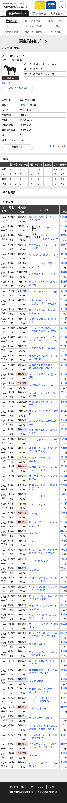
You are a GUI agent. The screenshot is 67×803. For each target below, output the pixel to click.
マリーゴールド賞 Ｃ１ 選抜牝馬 (43, 626)
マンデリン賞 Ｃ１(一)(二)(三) (42, 320)
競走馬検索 (11, 20)
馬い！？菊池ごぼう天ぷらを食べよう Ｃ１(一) (43, 653)
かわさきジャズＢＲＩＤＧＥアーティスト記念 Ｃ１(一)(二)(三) (44, 237)
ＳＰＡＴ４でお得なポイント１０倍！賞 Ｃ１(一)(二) (43, 330)
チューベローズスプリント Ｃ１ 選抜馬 (43, 607)
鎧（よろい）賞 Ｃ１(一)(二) (43, 255)
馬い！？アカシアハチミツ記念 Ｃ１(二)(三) (43, 616)
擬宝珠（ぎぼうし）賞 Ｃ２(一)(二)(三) (43, 524)
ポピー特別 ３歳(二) (39, 708)
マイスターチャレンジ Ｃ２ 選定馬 (43, 394)
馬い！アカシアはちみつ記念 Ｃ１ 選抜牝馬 (43, 598)
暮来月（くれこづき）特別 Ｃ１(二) (43, 663)
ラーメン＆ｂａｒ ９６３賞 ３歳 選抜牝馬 (43, 737)
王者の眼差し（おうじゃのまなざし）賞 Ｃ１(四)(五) (43, 302)
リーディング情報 (33, 26)
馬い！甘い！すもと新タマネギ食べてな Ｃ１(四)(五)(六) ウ (43, 552)
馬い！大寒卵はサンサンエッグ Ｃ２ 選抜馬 (43, 589)
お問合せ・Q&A (17, 786)
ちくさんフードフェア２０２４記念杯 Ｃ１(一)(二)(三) (43, 339)
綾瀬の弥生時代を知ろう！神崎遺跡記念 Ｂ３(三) (43, 367)
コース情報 (56, 31)
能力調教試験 (11, 31)
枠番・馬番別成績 (33, 31)
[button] (3, 13)
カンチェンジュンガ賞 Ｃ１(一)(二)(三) (43, 265)
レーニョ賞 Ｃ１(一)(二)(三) (43, 440)
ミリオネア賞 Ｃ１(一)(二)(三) (42, 376)
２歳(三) (33, 754)
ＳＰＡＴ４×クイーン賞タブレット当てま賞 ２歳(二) (43, 746)
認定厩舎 (55, 26)
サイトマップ (37, 786)
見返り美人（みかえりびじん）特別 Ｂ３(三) (43, 358)
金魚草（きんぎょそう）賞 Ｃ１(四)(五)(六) (43, 450)
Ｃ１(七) (33, 542)
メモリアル (11, 26)
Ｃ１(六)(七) (35, 532)
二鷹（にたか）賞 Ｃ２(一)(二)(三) (43, 404)
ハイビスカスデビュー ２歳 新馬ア (43, 764)
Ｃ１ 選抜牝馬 (36, 680)
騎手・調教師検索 (33, 20)
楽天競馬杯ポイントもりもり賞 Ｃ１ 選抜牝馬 (43, 672)
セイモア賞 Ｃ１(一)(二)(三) (43, 292)
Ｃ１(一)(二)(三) (37, 495)
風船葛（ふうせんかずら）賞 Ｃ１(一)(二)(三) (43, 690)
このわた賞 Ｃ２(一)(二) (41, 384)
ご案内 (52, 786)
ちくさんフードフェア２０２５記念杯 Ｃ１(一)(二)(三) (43, 246)
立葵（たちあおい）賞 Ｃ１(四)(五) (43, 431)
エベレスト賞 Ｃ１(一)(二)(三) (42, 422)
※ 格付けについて (57, 145)
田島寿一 (24, 104)
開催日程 (39, 13)
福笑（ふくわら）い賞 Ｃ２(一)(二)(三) (43, 487)
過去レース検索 (55, 20)
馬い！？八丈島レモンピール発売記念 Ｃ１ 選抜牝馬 (43, 635)
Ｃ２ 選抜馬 (35, 569)
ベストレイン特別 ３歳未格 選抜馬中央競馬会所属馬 (43, 727)
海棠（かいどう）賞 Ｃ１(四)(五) (42, 459)
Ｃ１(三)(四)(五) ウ (38, 560)
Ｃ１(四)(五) (35, 514)
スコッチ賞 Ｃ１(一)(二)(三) (43, 227)
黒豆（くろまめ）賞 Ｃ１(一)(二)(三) (42, 311)
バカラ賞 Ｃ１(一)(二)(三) (42, 273)
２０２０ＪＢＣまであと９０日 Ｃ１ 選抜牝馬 (43, 700)
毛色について (7, 82)
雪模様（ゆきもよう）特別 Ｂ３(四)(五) (43, 219)
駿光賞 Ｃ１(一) (37, 643)
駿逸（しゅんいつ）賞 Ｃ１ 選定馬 (43, 283)
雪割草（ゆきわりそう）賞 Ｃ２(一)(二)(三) (43, 468)
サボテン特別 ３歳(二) (40, 717)
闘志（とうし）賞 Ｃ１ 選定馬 (43, 413)
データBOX (17, 13)
